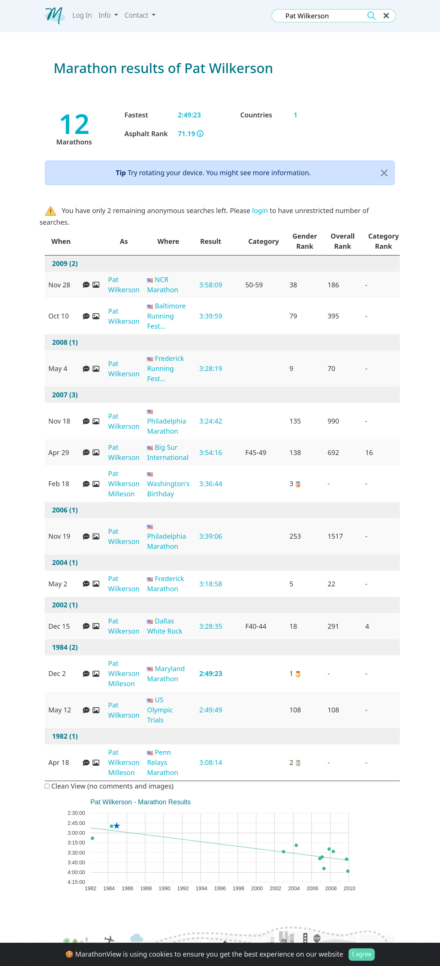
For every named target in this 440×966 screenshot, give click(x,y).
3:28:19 (210, 368)
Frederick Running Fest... (165, 368)
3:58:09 (210, 284)
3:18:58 (210, 583)
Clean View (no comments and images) (109, 785)
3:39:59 (210, 315)
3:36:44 (210, 483)
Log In (82, 15)
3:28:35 (210, 626)
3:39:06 (210, 536)
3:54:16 (210, 452)
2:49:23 (210, 673)
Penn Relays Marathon (162, 762)
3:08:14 (210, 762)
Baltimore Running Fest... (166, 316)
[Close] (384, 173)
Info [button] (105, 15)
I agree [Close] (361, 954)
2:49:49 (210, 709)
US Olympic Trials (160, 709)
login (260, 210)
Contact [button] (137, 15)
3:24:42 (210, 420)
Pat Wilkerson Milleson (124, 483)
